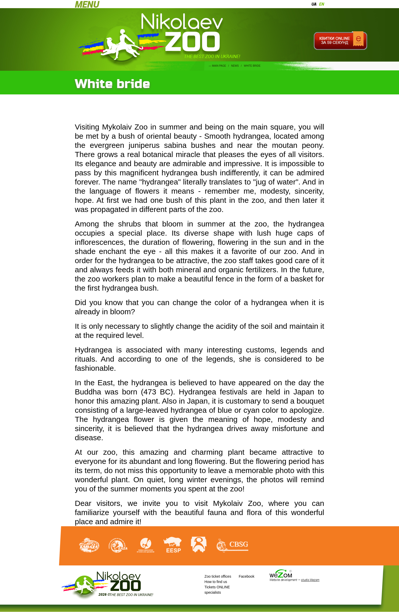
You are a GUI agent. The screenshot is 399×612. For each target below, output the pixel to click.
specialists (213, 592)
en (321, 4)
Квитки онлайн (340, 41)
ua (314, 4)
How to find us (216, 582)
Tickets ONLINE (217, 587)
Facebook (246, 576)
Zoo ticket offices (218, 576)
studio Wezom (310, 580)
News (235, 65)
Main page (219, 65)
